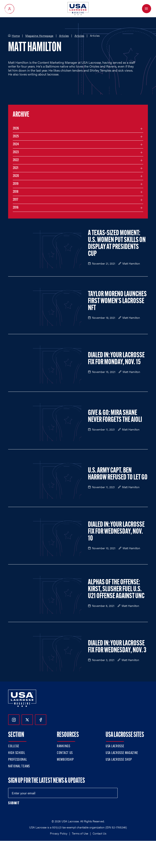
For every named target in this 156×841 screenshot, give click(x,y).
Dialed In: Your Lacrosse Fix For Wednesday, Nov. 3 (117, 647)
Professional (17, 760)
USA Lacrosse (115, 746)
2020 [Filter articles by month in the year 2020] (16, 176)
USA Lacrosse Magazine (122, 753)
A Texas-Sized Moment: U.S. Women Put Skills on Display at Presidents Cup (117, 244)
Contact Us (65, 753)
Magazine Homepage (39, 36)
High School (16, 753)
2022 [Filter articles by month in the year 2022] (16, 160)
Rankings (63, 746)
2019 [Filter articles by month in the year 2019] (15, 184)
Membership (65, 760)
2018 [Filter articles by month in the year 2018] (15, 192)
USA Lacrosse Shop (119, 760)
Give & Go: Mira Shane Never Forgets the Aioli (115, 416)
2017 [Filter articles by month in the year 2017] (15, 200)
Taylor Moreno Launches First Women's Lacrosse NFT (117, 301)
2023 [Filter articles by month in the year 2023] (16, 152)
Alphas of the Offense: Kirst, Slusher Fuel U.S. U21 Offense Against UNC (116, 589)
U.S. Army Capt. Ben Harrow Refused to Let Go (117, 474)
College (13, 746)
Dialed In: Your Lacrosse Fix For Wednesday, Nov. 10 (116, 531)
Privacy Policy (58, 833)
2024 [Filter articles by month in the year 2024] (16, 144)
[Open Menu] (146, 8)
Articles (64, 36)
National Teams (19, 766)
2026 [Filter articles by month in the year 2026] (16, 128)
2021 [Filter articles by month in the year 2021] (15, 168)
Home (16, 36)
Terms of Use (80, 833)
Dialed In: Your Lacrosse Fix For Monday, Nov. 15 (116, 359)
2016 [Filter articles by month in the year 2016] (15, 208)
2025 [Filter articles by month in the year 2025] (16, 136)
